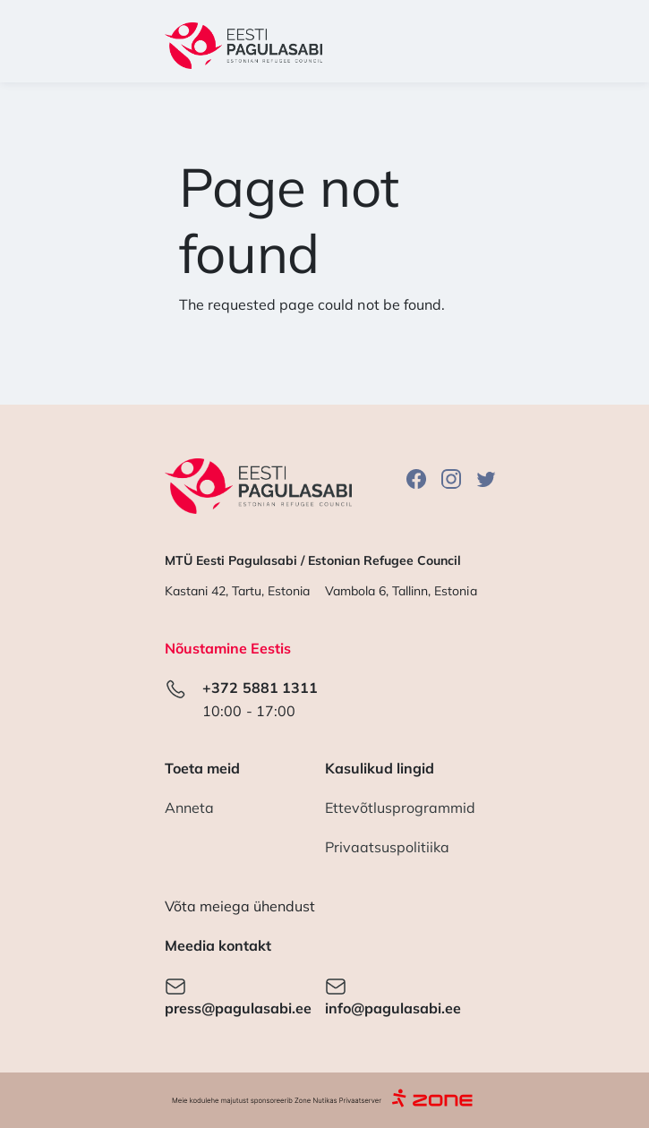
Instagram (451, 478)
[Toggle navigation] (461, 46)
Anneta (189, 807)
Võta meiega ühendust (240, 906)
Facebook (416, 478)
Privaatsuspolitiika (387, 847)
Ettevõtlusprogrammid (400, 807)
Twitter (486, 478)
